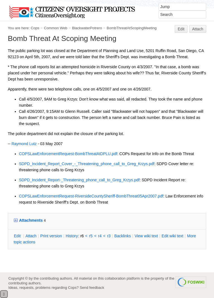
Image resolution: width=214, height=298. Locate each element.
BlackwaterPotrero (87, 28)
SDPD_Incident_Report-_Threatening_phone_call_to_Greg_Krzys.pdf (79, 180)
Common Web (55, 28)
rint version (51, 236)
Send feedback (92, 287)
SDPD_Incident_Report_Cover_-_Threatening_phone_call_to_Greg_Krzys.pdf (86, 164)
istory (72, 236)
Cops (35, 28)
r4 (99, 236)
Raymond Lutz (24, 143)
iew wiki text (146, 236)
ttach (31, 236)
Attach (197, 29)
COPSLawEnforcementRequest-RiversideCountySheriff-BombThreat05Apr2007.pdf (91, 196)
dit (18, 236)
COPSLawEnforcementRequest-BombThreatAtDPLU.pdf (68, 154)
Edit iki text (172, 236)
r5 (91, 236)
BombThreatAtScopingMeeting (132, 28)
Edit (181, 29)
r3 (108, 236)
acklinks (122, 236)
